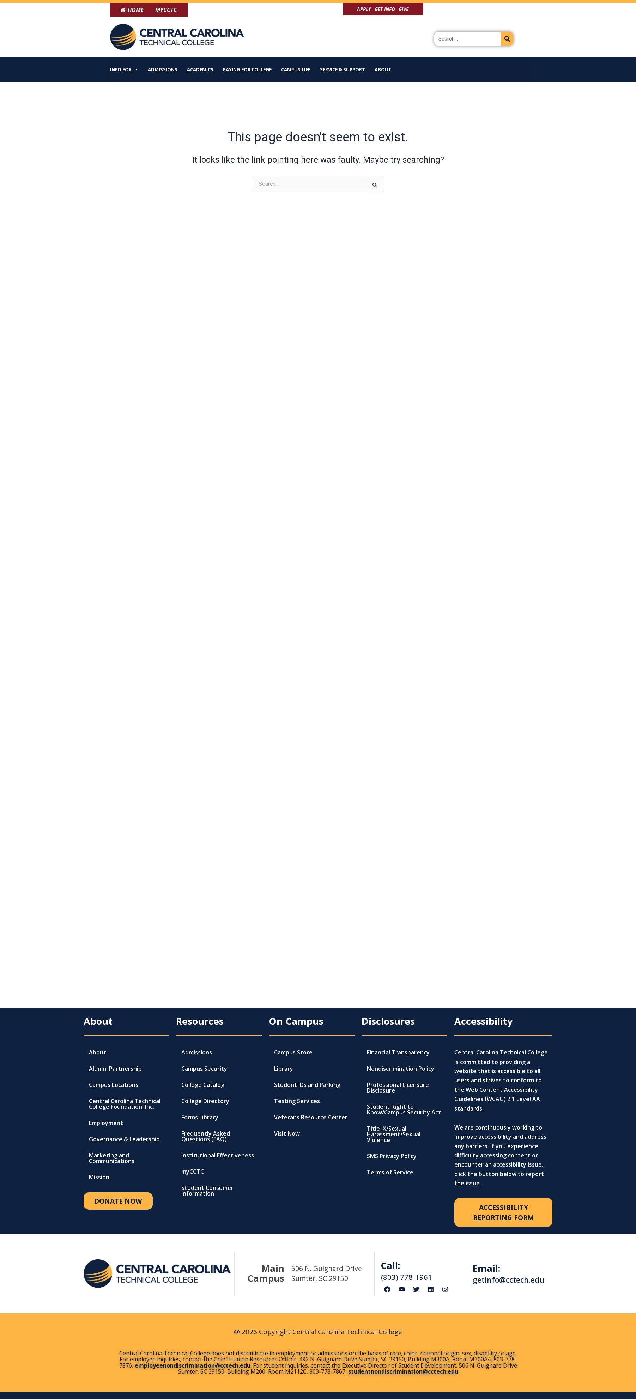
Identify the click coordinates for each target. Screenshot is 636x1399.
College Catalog (202, 1085)
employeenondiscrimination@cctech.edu (192, 1365)
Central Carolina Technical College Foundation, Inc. (124, 1104)
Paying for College (247, 69)
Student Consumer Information (207, 1190)
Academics (200, 69)
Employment (106, 1123)
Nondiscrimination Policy (400, 1068)
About (383, 69)
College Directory (205, 1101)
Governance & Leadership (124, 1139)
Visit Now (287, 1133)
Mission (99, 1177)
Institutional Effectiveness (217, 1155)
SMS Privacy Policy (392, 1156)
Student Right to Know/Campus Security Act (404, 1109)
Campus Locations (113, 1085)
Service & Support (342, 69)
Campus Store (293, 1052)
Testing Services (297, 1101)
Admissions (162, 69)
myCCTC (192, 1171)
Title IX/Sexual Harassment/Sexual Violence (393, 1134)
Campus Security (204, 1068)
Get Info (385, 9)
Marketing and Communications (111, 1158)
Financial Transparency (398, 1052)
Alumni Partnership (115, 1068)
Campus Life (295, 69)
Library (283, 1068)
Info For (124, 69)
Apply (364, 9)
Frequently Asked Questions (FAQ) (205, 1136)
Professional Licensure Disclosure (398, 1087)
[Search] (507, 39)
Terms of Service (390, 1172)
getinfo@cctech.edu (508, 1280)
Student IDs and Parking (307, 1085)
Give (403, 9)
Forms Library (199, 1117)
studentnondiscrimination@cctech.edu (403, 1371)
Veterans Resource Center (310, 1117)
